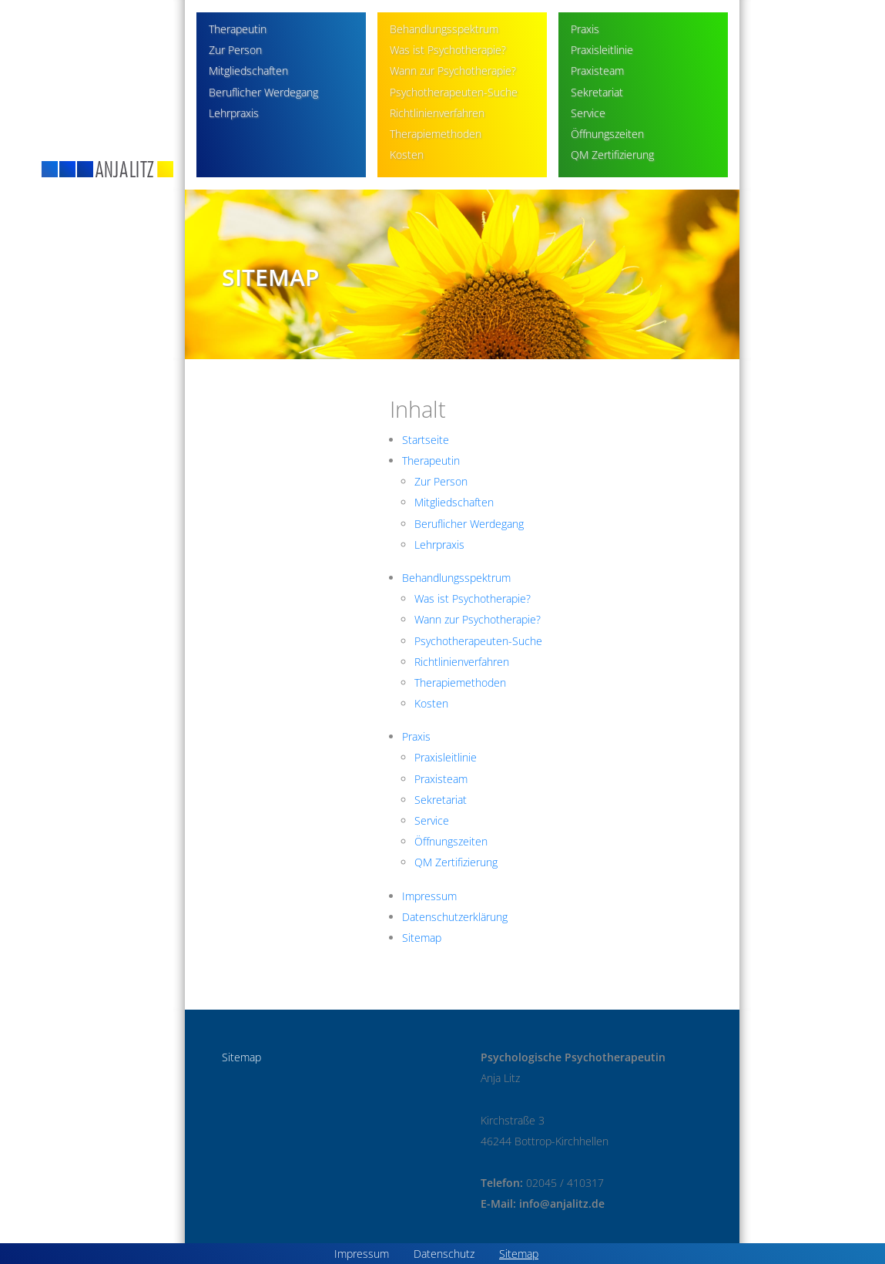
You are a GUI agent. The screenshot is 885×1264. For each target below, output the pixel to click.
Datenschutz (444, 1253)
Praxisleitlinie (602, 49)
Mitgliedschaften (248, 70)
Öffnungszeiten (607, 133)
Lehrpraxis (234, 113)
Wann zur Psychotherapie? (453, 70)
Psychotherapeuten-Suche (454, 92)
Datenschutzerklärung (455, 916)
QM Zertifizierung (612, 154)
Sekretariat (597, 92)
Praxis (585, 29)
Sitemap (421, 937)
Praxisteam (597, 70)
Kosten (407, 154)
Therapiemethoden (435, 133)
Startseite (425, 439)
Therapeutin (238, 29)
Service (588, 113)
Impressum (429, 896)
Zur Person (235, 49)
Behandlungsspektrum (444, 29)
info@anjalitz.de (562, 1203)
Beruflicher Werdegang (263, 92)
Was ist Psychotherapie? (448, 49)
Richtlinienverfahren (437, 113)
